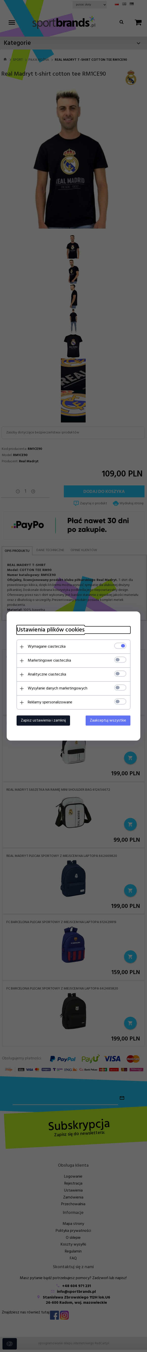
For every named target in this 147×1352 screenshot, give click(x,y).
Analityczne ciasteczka (47, 674)
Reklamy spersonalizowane (50, 702)
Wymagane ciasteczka (47, 646)
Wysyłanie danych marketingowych (57, 688)
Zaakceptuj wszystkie (108, 720)
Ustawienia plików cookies (51, 630)
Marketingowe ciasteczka (49, 660)
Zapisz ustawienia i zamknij (43, 720)
